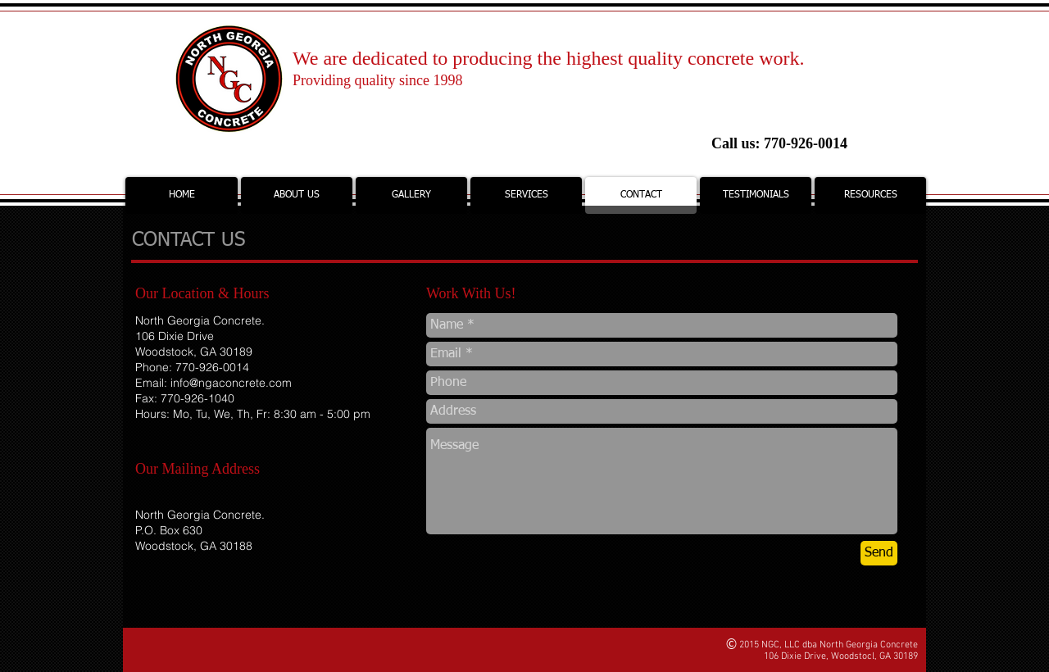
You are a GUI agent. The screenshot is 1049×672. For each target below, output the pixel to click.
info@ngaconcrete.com (231, 382)
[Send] (879, 553)
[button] (411, 195)
